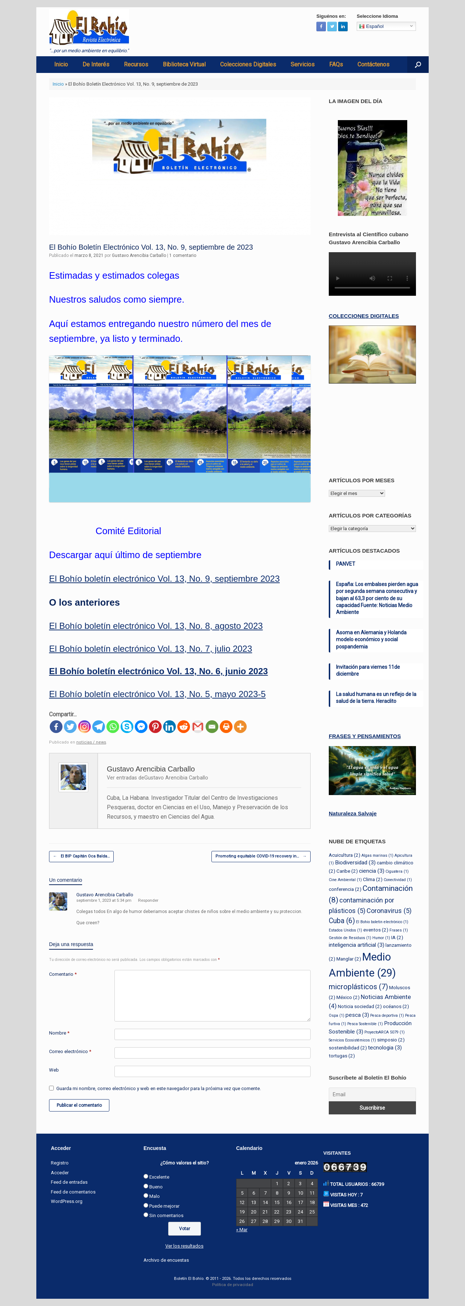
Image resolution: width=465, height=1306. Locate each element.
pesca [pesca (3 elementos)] (357, 1015)
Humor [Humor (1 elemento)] (381, 938)
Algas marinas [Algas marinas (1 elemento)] (377, 855)
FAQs (336, 64)
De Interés (95, 64)
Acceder (60, 1172)
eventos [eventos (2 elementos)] (375, 930)
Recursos (136, 64)
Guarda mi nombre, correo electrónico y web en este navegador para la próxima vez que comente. (158, 1088)
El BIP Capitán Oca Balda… (81, 856)
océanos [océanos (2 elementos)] (396, 1006)
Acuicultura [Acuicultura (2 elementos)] (344, 855)
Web (54, 1070)
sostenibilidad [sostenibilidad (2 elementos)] (348, 1048)
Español (371, 26)
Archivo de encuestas (166, 1260)
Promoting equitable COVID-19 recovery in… (261, 856)
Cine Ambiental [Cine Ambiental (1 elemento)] (345, 879)
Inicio (61, 64)
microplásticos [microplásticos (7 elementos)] (358, 986)
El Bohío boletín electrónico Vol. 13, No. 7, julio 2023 (150, 649)
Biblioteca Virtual (184, 64)
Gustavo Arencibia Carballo (139, 255)
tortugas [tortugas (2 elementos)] (342, 1056)
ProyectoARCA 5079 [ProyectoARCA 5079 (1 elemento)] (384, 1032)
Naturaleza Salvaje (353, 813)
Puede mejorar (164, 1206)
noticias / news (91, 742)
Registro (60, 1163)
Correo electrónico (70, 1051)
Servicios (303, 64)
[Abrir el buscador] (418, 64)
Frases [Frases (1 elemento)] (398, 930)
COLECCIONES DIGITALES (364, 316)
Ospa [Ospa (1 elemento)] (336, 1015)
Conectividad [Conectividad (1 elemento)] (398, 879)
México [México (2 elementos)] (348, 997)
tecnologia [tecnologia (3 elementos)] (385, 1047)
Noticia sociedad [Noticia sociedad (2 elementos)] (360, 1006)
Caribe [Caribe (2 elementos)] (347, 871)
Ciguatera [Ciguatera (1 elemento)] (397, 871)
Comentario (63, 974)
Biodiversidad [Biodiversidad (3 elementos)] (355, 862)
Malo (154, 1196)
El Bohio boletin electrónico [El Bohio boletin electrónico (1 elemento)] (382, 922)
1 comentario (182, 255)
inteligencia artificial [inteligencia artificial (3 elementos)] (356, 945)
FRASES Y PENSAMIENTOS (365, 736)
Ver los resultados (184, 1246)
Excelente (159, 1177)
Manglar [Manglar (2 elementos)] (348, 959)
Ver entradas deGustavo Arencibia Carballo (157, 778)
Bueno (156, 1187)
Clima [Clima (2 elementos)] (373, 879)
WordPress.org (66, 1201)
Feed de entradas (69, 1182)
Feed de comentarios (73, 1192)
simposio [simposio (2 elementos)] (391, 1040)
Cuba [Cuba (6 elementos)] (342, 921)
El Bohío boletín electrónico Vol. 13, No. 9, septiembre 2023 (164, 579)
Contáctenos (373, 64)
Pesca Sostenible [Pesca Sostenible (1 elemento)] (365, 1024)
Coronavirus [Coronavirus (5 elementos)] (389, 910)
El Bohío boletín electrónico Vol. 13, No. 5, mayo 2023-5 (157, 694)
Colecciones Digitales (248, 64)
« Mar (241, 1229)
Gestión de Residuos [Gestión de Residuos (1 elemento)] (350, 938)
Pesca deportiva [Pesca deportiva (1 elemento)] (387, 1015)
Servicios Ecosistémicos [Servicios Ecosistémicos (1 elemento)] (352, 1040)
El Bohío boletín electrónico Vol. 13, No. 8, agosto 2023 (156, 626)
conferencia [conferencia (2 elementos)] (345, 889)
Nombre (59, 1033)
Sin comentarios (166, 1215)
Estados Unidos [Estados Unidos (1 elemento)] (345, 930)
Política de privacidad (232, 1284)
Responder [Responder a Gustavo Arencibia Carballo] (148, 900)
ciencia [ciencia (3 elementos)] (371, 871)
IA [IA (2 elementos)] (397, 937)
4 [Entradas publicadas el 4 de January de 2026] (312, 1183)
